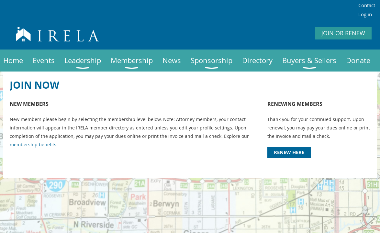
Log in (365, 14)
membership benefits (33, 144)
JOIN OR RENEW (343, 33)
